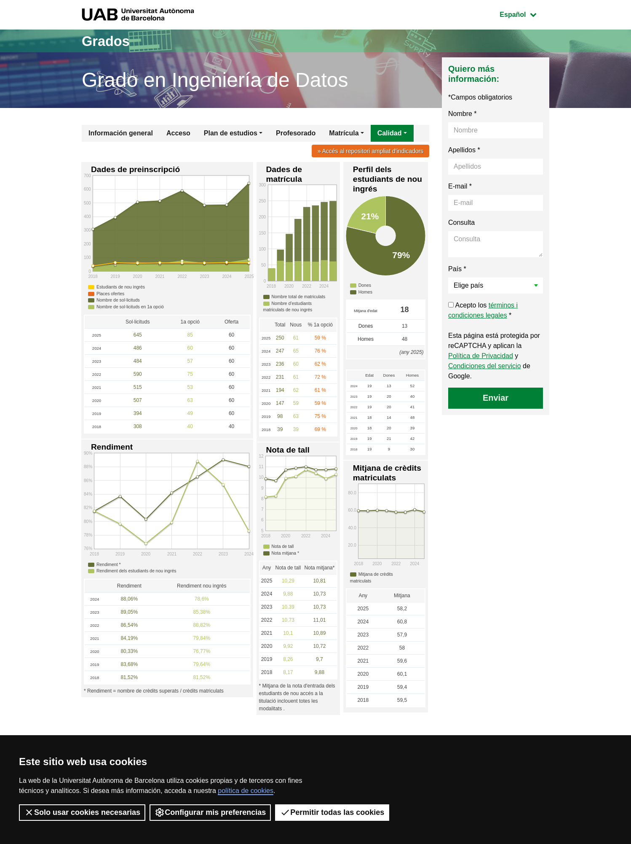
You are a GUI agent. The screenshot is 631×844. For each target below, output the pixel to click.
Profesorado (296, 133)
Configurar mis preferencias (210, 812)
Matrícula (343, 133)
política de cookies (245, 790)
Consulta (461, 222)
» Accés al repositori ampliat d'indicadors (368, 151)
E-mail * (460, 186)
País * (457, 268)
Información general (120, 133)
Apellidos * (464, 150)
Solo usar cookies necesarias (82, 812)
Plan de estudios (230, 133)
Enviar (495, 397)
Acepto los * (483, 310)
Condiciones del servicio (484, 365)
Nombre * (462, 113)
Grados (108, 40)
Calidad (389, 133)
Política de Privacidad (480, 355)
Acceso (178, 133)
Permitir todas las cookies (332, 812)
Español (524, 13)
